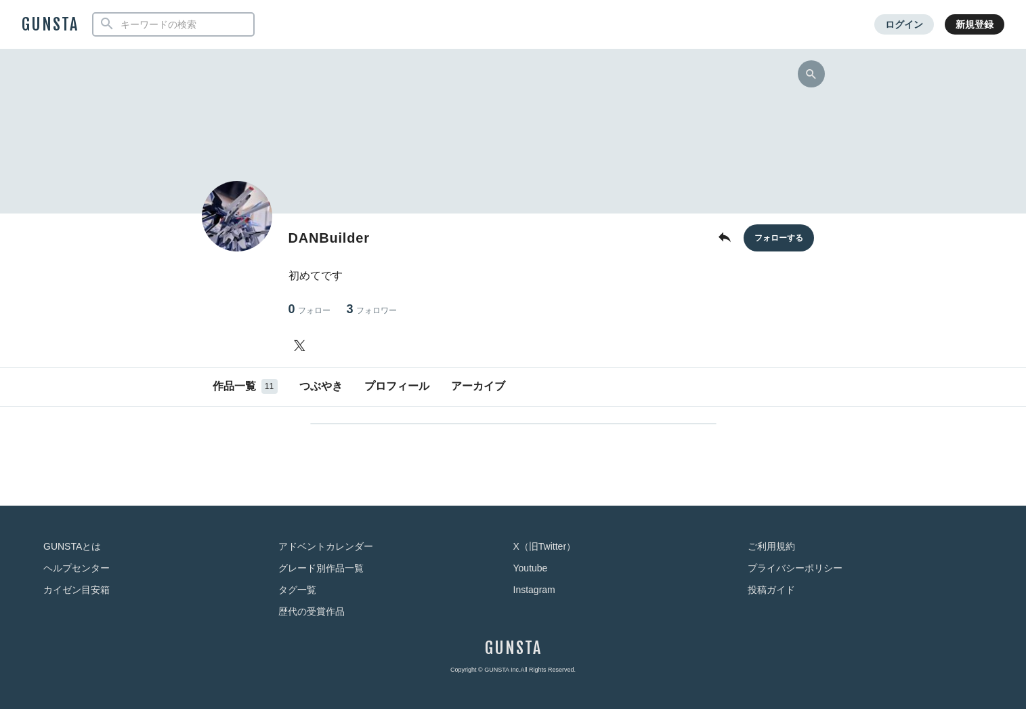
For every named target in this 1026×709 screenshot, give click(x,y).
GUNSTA (50, 24)
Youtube (530, 568)
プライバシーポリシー (795, 568)
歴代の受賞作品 (311, 611)
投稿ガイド (771, 589)
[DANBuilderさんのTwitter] (302, 346)
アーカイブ (478, 386)
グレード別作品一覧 (321, 568)
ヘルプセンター (76, 568)
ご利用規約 (771, 546)
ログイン (904, 24)
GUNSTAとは (72, 546)
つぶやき (321, 386)
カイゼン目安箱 (76, 589)
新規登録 (974, 24)
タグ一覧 (297, 589)
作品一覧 (245, 386)
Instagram (534, 589)
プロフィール (396, 386)
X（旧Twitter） (544, 546)
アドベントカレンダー (325, 546)
